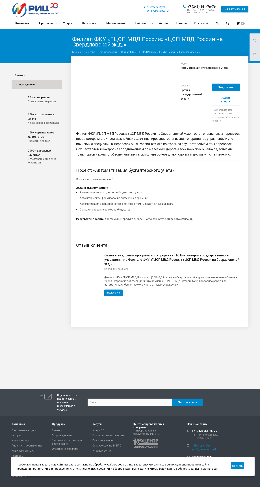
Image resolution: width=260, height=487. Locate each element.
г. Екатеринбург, (156, 7)
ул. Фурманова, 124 (158, 10)
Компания (24, 23)
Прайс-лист (143, 23)
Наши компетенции (23, 450)
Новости (181, 23)
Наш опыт (91, 23)
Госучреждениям (25, 84)
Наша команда (20, 440)
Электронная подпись (65, 448)
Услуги (69, 23)
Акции (163, 23)
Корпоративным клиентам (108, 435)
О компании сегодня (24, 430)
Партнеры (17, 455)
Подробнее (113, 292)
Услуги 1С (98, 430)
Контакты (201, 23)
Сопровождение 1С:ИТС (106, 445)
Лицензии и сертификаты (27, 445)
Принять (237, 465)
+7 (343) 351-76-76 (201, 6)
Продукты (48, 23)
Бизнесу (20, 75)
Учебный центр (101, 450)
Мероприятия (115, 23)
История (16, 435)
